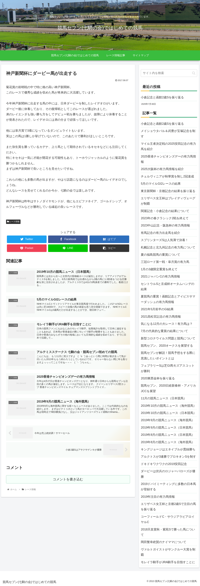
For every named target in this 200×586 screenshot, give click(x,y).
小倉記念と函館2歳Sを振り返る (162, 97)
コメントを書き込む (68, 481)
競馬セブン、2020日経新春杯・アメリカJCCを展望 (168, 388)
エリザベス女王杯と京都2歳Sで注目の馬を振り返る (168, 506)
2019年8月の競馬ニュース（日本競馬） (168, 434)
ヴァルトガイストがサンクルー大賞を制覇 (168, 552)
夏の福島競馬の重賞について (160, 254)
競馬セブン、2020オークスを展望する (167, 345)
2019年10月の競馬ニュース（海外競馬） (168, 405)
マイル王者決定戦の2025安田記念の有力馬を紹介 (168, 146)
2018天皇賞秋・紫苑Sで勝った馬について (168, 532)
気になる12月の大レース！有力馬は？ (167, 323)
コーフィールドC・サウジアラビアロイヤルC (167, 519)
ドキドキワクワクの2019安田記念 (164, 464)
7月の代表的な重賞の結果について (164, 331)
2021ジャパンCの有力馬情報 (160, 276)
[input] (169, 73)
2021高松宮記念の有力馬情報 (161, 316)
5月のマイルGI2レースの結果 (161, 183)
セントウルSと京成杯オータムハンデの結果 (167, 286)
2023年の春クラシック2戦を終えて (165, 218)
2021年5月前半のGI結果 (157, 309)
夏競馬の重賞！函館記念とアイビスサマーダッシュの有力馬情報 (168, 299)
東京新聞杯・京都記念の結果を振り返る (168, 191)
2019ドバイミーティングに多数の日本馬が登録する (168, 486)
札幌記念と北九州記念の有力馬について (168, 247)
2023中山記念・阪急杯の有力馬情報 (165, 225)
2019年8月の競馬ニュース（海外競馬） (168, 442)
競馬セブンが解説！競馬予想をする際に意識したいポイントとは (168, 355)
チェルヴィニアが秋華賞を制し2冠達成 (167, 176)
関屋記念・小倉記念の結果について (165, 211)
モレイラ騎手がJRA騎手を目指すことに (168, 562)
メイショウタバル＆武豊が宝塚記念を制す (168, 133)
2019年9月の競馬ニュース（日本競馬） (168, 427)
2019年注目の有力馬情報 (158, 496)
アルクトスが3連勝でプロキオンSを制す (168, 456)
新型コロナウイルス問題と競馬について (168, 338)
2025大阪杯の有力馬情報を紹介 (162, 169)
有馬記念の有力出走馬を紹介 (160, 233)
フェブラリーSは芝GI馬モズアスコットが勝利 (167, 368)
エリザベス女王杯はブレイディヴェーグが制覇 (168, 201)
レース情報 (13, 221)
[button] (194, 73)
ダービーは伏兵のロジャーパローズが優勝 (168, 474)
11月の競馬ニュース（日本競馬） (164, 398)
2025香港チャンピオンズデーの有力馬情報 (168, 159)
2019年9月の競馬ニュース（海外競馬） (168, 420)
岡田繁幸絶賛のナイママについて (163, 542)
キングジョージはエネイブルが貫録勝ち (168, 449)
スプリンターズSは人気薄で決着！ (164, 240)
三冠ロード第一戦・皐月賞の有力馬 (165, 262)
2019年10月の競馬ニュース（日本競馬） (168, 413)
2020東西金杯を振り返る (158, 378)
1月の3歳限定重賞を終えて (159, 269)
